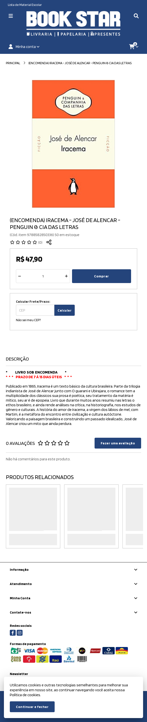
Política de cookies (25, 694)
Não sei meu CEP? (28, 320)
